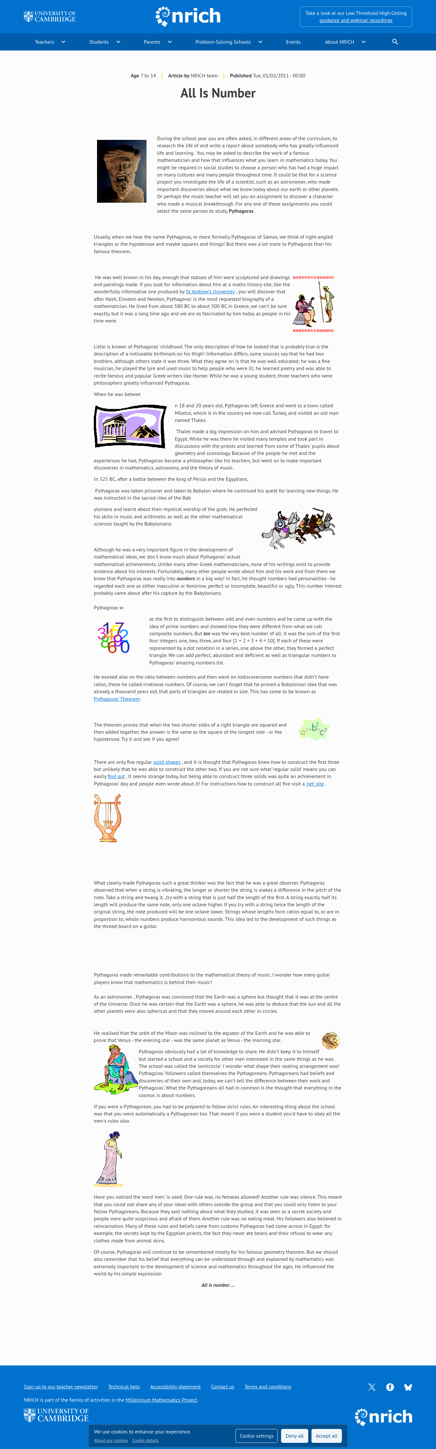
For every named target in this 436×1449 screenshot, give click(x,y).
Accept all (327, 1435)
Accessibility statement (175, 1386)
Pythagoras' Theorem (117, 699)
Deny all (295, 1435)
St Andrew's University (210, 291)
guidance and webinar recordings (356, 20)
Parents (152, 42)
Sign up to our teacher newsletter (61, 1386)
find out (116, 776)
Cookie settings (256, 1435)
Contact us (222, 1386)
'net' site (315, 783)
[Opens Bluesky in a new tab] (408, 1386)
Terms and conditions (268, 1386)
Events (293, 42)
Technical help (124, 1386)
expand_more (63, 42)
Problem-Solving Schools (223, 42)
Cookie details (145, 1440)
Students (99, 42)
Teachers (44, 42)
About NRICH (339, 42)
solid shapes (166, 762)
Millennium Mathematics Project (161, 1400)
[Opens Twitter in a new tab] (372, 1386)
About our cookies (111, 1440)
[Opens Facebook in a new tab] (390, 1386)
